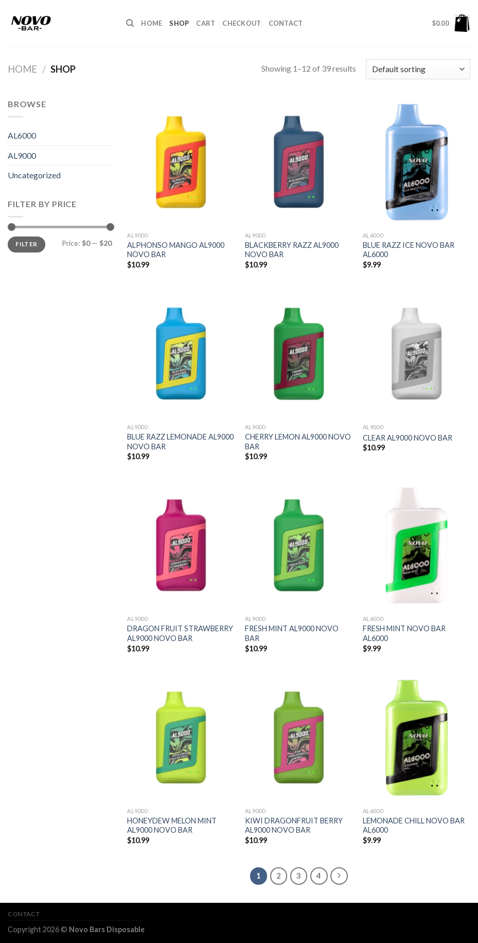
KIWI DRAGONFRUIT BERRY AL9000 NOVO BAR (294, 825)
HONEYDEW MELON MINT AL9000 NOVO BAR (172, 825)
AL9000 (22, 155)
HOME (151, 23)
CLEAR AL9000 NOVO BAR (407, 437)
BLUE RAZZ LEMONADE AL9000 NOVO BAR (180, 441)
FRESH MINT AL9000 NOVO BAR (292, 633)
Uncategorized (34, 175)
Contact (286, 23)
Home (22, 69)
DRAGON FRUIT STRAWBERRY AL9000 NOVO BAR (180, 633)
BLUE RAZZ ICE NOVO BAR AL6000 (408, 250)
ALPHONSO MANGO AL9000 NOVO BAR (175, 250)
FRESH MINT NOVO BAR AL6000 (404, 633)
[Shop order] (418, 69)
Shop (179, 23)
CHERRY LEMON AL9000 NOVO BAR (298, 441)
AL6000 (22, 135)
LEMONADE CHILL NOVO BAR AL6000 (414, 825)
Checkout (241, 23)
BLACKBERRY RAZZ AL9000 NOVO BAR (292, 250)
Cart (205, 23)
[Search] (130, 23)
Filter (26, 244)
